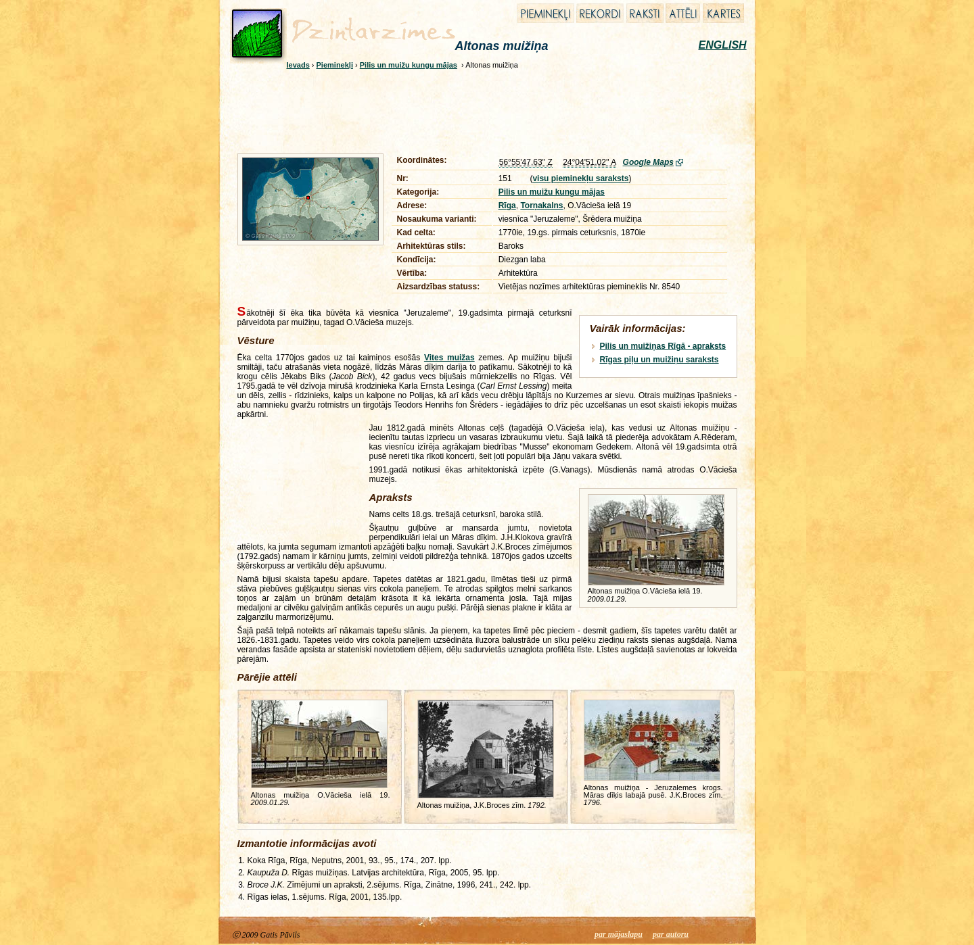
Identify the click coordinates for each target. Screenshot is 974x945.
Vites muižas (449, 357)
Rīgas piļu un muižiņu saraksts (659, 359)
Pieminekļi (335, 65)
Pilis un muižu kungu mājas (408, 65)
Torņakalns (541, 205)
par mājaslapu (619, 934)
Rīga (507, 205)
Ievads (298, 65)
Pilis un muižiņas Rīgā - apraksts (663, 346)
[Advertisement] (478, 109)
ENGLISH (723, 45)
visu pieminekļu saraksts (580, 178)
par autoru (671, 934)
